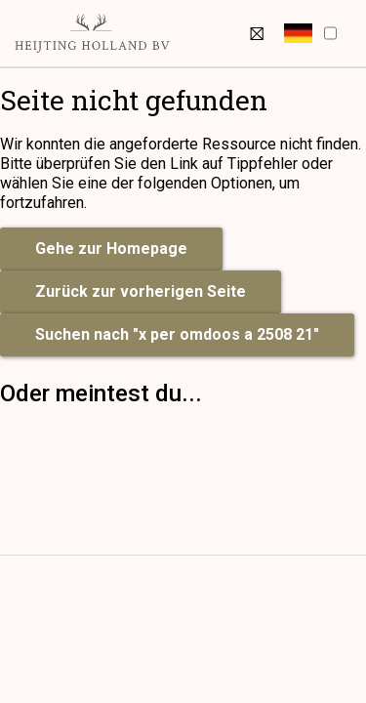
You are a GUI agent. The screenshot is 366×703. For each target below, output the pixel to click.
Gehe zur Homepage (111, 248)
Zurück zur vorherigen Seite (140, 291)
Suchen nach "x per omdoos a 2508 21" (177, 334)
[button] (298, 33)
